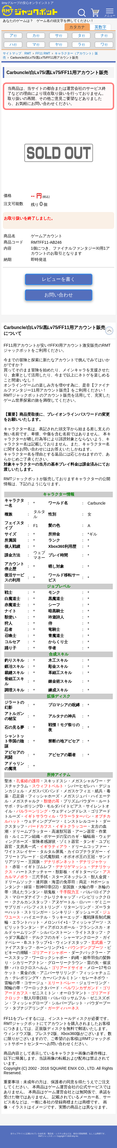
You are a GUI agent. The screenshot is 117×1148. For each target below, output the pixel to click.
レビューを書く (58, 279)
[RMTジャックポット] (30, 10)
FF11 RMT (43, 53)
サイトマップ (12, 53)
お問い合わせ (58, 295)
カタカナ (77, 27)
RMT (27, 53)
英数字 (100, 27)
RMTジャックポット (47, 1136)
